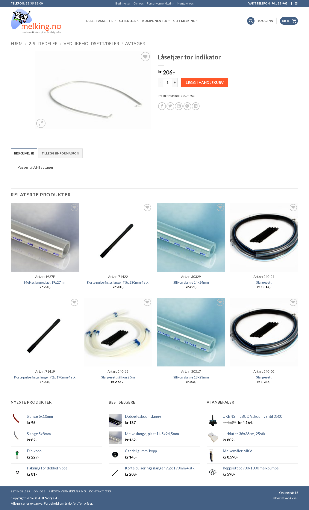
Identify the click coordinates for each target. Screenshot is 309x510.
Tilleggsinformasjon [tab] (60, 153)
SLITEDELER (129, 21)
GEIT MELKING (185, 21)
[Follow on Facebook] (291, 3)
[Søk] (251, 21)
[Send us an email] (296, 3)
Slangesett (264, 282)
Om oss (138, 3)
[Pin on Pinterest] (187, 106)
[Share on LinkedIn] (196, 106)
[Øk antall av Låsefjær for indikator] (175, 82)
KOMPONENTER (156, 21)
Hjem (17, 43)
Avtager (135, 43)
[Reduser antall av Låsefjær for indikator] (160, 82)
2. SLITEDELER (43, 43)
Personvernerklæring (160, 3)
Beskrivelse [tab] (24, 153)
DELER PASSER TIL (101, 21)
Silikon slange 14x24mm (191, 282)
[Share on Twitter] (170, 106)
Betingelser (122, 3)
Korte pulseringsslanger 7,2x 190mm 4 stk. (45, 377)
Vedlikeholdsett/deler (91, 43)
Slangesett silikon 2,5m (118, 377)
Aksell (293, 498)
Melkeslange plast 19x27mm (45, 282)
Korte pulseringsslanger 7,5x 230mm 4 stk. (118, 282)
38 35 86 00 (34, 3)
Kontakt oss (185, 3)
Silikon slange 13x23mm (191, 377)
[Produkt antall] (167, 82)
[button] (265, 20)
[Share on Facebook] (162, 106)
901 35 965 (279, 3)
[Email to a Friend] (179, 106)
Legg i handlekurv (205, 82)
